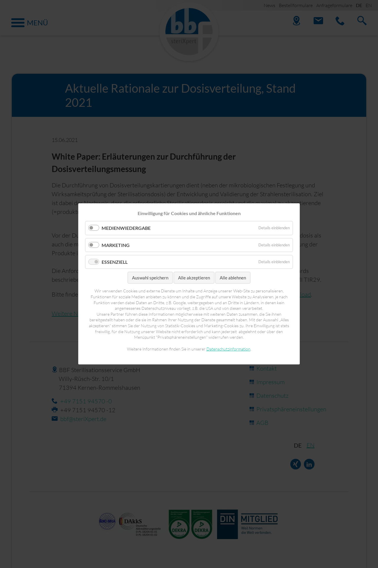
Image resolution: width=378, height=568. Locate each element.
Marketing (116, 245)
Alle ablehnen (233, 277)
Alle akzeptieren (194, 277)
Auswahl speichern (150, 277)
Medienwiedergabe (126, 228)
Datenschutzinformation (228, 348)
